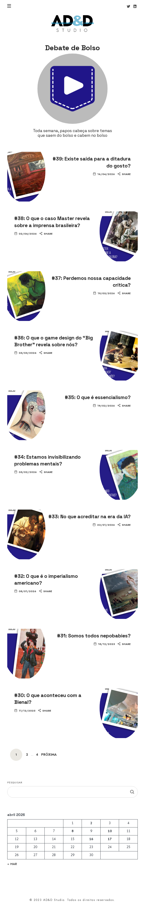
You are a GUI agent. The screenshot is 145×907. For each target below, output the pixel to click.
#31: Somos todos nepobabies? (94, 636)
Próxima (49, 754)
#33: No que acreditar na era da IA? (89, 516)
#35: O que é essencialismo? (98, 397)
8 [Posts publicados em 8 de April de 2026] (72, 831)
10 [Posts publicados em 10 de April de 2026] (110, 831)
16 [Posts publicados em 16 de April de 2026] (91, 839)
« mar (12, 864)
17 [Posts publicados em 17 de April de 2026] (110, 839)
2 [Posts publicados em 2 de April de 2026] (91, 823)
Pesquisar (14, 782)
